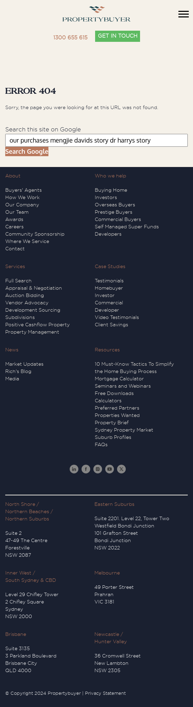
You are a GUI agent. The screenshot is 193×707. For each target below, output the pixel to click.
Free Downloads (114, 393)
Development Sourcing (32, 310)
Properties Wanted (117, 415)
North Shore (20, 504)
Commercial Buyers (118, 219)
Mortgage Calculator (119, 378)
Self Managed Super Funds (127, 226)
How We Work (22, 197)
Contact (15, 248)
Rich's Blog (18, 371)
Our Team (17, 212)
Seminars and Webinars (123, 386)
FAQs (101, 444)
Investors (106, 197)
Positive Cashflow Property (37, 324)
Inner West (18, 573)
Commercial (109, 302)
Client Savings (111, 324)
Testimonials (109, 280)
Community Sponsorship (34, 234)
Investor (105, 295)
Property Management (32, 332)
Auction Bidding (24, 295)
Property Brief (112, 422)
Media (12, 378)
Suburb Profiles (113, 437)
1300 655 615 (70, 38)
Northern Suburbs (27, 519)
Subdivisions (20, 317)
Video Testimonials (117, 317)
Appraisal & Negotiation (33, 288)
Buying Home (111, 190)
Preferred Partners (117, 408)
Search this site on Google (43, 129)
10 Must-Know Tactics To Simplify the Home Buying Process (134, 367)
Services (15, 266)
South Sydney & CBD (30, 580)
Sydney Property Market (124, 430)
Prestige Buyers (113, 212)
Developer (107, 310)
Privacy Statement (105, 693)
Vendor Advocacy (26, 302)
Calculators (108, 400)
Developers (108, 234)
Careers (14, 226)
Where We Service (27, 241)
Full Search (18, 280)
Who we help (110, 175)
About (13, 175)
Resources (107, 349)
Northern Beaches (27, 511)
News (11, 349)
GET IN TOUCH (117, 36)
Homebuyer (109, 288)
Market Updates (24, 364)
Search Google (26, 151)
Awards (14, 219)
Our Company (22, 204)
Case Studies (110, 266)
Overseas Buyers (115, 204)
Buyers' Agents (23, 190)
